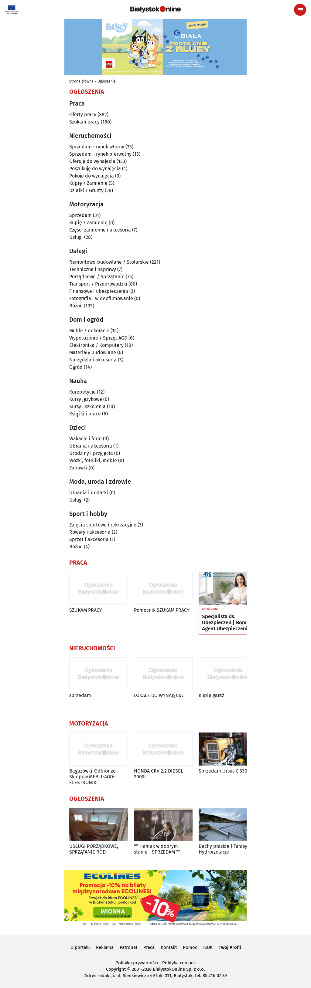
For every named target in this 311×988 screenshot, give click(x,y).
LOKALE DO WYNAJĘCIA (158, 695)
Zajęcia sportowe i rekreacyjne (102, 525)
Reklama (105, 947)
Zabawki (78, 468)
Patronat (128, 947)
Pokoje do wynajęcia (91, 176)
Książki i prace (85, 414)
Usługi (76, 237)
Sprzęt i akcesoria (89, 539)
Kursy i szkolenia (87, 406)
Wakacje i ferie (85, 439)
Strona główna (81, 81)
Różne (76, 306)
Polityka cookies (179, 963)
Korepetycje (82, 392)
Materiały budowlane (92, 352)
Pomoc (190, 947)
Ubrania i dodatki (88, 493)
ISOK (208, 947)
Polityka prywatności (136, 963)
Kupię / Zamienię (88, 183)
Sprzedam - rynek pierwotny (100, 154)
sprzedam (80, 695)
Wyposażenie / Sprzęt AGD (98, 338)
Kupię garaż (211, 695)
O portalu (80, 947)
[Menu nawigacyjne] (300, 10)
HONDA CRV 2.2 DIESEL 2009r (158, 774)
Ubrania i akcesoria (90, 446)
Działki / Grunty (86, 190)
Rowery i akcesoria (90, 532)
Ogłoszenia (106, 81)
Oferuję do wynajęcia (92, 161)
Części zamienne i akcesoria (100, 230)
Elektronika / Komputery (96, 345)
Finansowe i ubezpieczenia (98, 291)
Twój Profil (230, 947)
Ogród (76, 367)
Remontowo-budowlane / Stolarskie (109, 262)
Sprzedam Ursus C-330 (223, 771)
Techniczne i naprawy (92, 269)
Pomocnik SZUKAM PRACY (162, 610)
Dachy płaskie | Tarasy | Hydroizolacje (224, 849)
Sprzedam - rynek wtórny (96, 147)
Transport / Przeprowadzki (98, 284)
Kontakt (169, 947)
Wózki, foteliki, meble (93, 460)
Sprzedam (80, 215)
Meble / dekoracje (89, 330)
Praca (149, 947)
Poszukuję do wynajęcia (95, 168)
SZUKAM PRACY (85, 610)
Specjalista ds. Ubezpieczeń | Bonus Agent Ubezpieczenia (226, 623)
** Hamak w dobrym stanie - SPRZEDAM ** (157, 849)
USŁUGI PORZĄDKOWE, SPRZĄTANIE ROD (93, 849)
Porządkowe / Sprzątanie (97, 276)
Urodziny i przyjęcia (91, 453)
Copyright (116, 969)
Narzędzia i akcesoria (93, 360)
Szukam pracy (84, 122)
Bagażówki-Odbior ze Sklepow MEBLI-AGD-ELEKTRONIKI (92, 776)
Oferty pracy (82, 114)
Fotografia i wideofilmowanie (101, 298)
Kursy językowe (85, 399)
